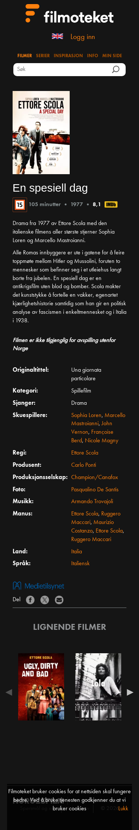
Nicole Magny (101, 441)
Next (128, 692)
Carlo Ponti (83, 465)
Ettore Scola (84, 453)
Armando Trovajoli (92, 502)
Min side (112, 56)
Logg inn (82, 37)
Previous (10, 692)
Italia (76, 552)
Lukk (123, 809)
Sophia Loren (86, 416)
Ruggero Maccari (91, 540)
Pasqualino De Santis (95, 490)
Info (92, 56)
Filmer (24, 56)
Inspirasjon (68, 56)
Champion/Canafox (94, 478)
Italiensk (80, 564)
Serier (43, 56)
